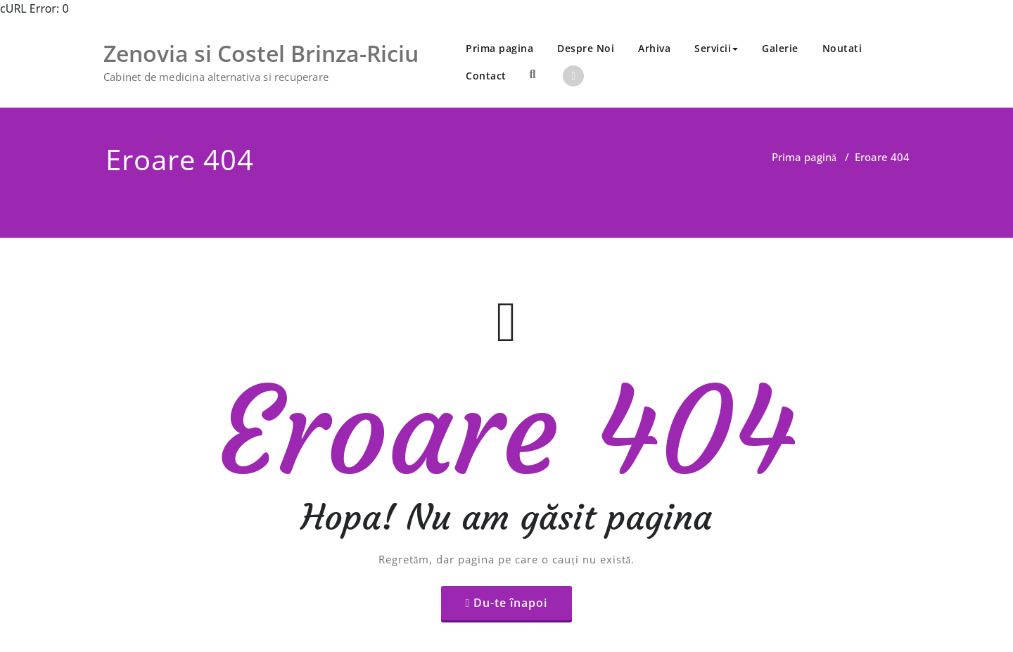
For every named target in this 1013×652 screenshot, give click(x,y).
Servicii (716, 48)
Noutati (842, 48)
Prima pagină (804, 157)
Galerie (780, 48)
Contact (486, 75)
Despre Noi (585, 48)
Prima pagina (499, 48)
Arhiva (654, 48)
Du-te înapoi (510, 574)
